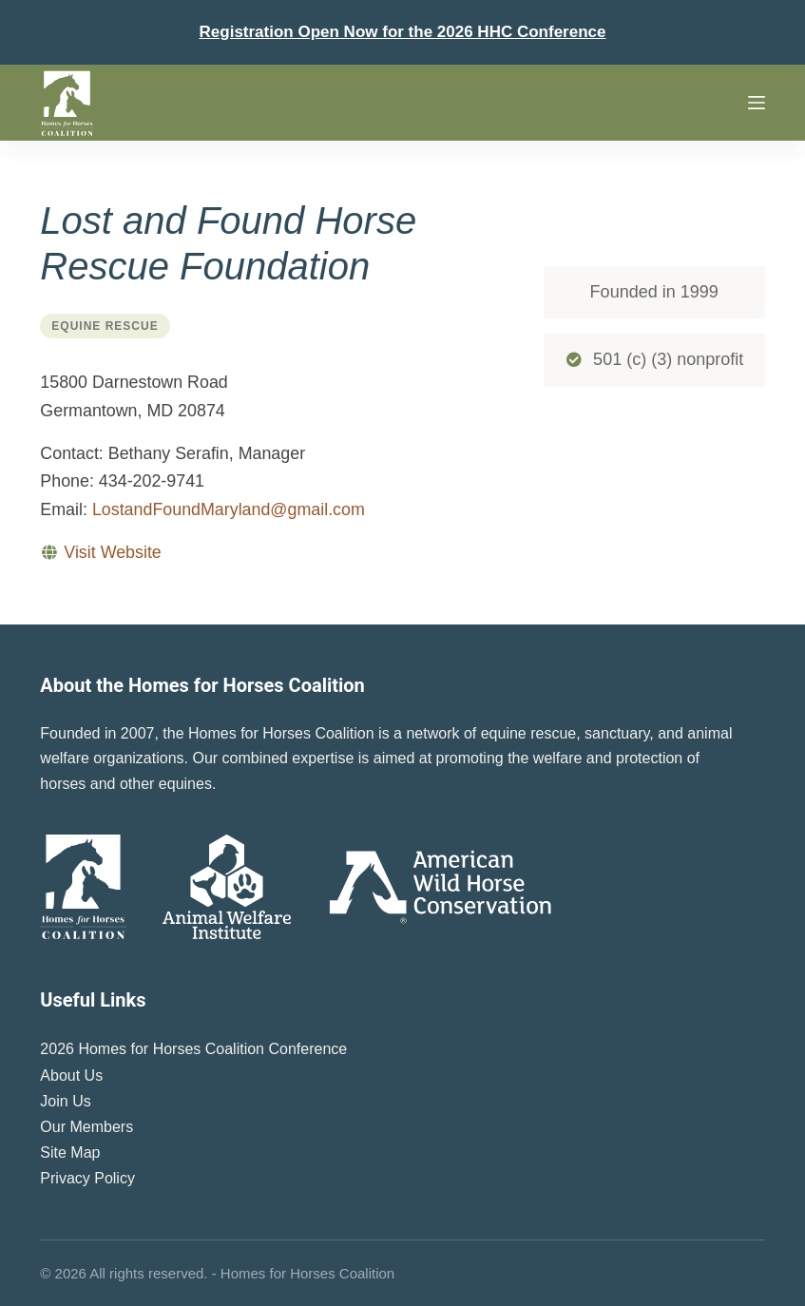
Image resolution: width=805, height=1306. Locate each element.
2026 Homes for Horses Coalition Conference (193, 1049)
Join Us (65, 1101)
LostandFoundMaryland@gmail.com (228, 509)
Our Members (86, 1127)
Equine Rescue (104, 326)
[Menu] (756, 102)
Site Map (70, 1152)
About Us (71, 1075)
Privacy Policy (87, 1178)
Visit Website (112, 552)
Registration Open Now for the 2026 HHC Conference (403, 32)
